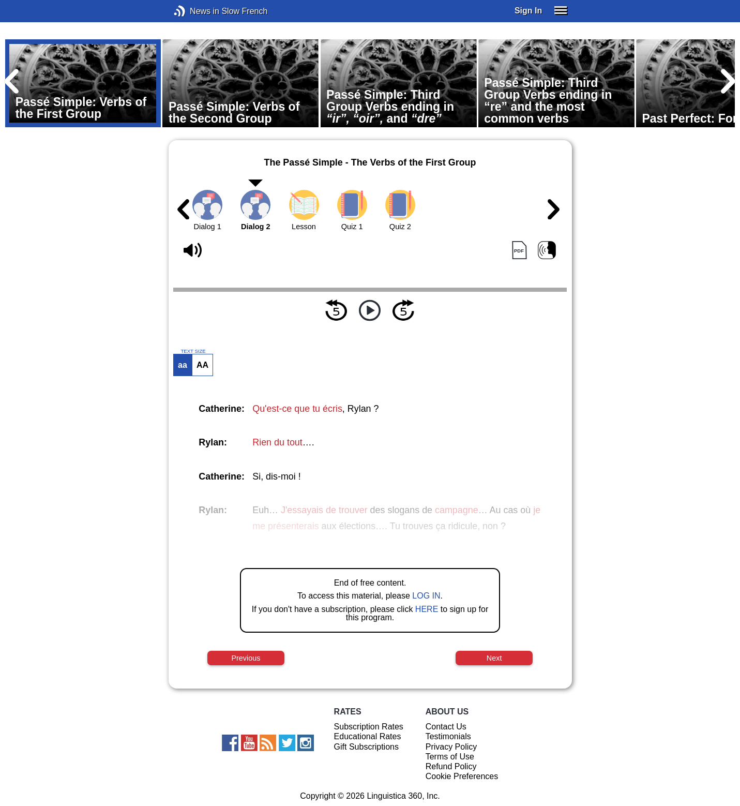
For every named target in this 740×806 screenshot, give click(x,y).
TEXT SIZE (192, 351)
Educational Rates (367, 736)
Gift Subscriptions (366, 746)
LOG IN (426, 595)
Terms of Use (450, 756)
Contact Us (446, 726)
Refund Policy (451, 766)
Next (494, 658)
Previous (245, 658)
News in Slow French (195, 11)
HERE (426, 609)
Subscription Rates (368, 726)
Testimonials (448, 736)
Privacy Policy (451, 746)
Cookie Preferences (462, 776)
